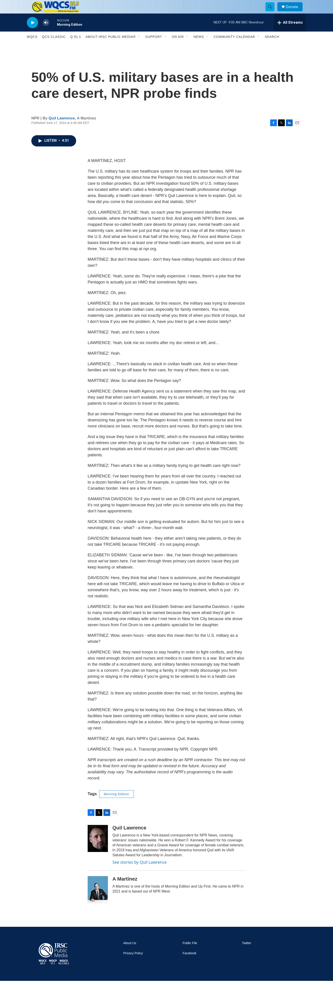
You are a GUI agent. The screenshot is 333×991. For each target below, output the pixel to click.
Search (272, 47)
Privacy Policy (133, 963)
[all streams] (290, 33)
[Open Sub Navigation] (139, 47)
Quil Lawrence (62, 128)
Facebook (189, 963)
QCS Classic (54, 47)
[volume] (46, 33)
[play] (32, 32)
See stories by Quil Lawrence (139, 872)
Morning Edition (116, 804)
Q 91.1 (75, 47)
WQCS (32, 47)
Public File (189, 953)
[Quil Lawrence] (98, 848)
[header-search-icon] (271, 11)
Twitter (246, 953)
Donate (295, 11)
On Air (178, 47)
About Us (129, 953)
